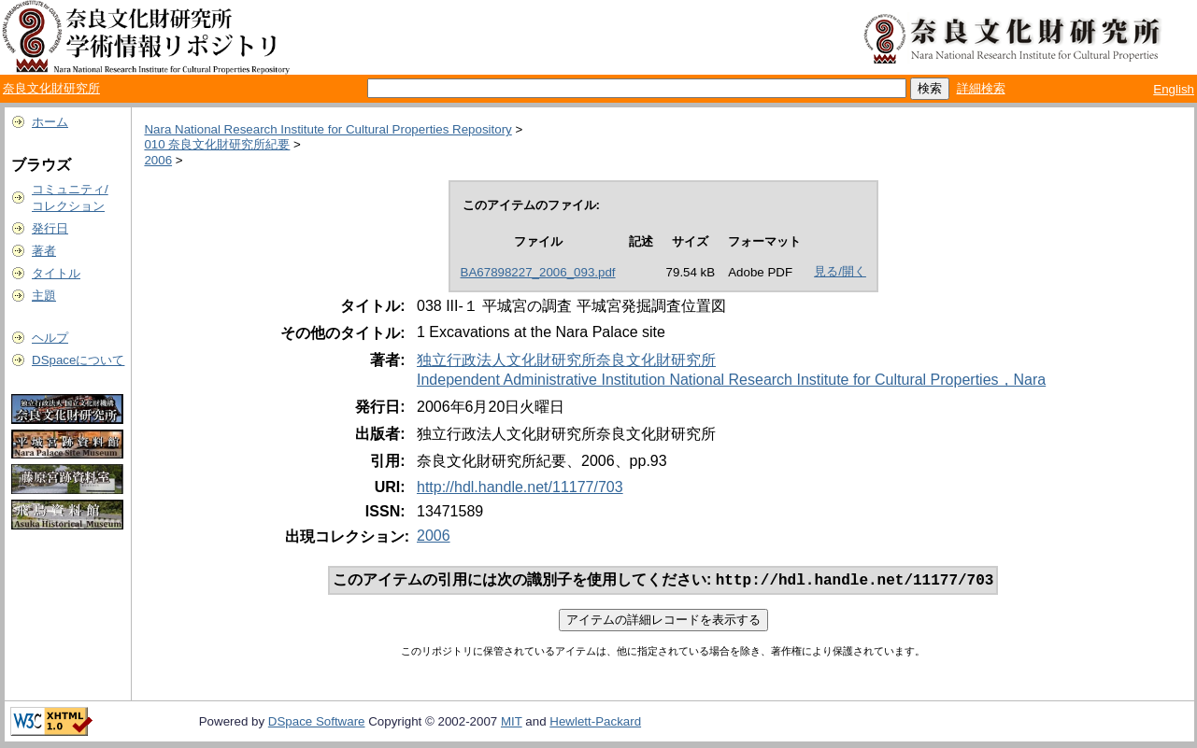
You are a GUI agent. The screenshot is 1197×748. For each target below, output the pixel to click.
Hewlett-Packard (595, 723)
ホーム (50, 122)
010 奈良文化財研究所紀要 (217, 144)
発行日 (50, 228)
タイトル (56, 273)
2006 (158, 160)
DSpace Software (316, 723)
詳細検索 (981, 88)
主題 (44, 296)
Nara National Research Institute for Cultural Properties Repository (327, 129)
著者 (44, 251)
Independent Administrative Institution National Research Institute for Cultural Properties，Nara (731, 380)
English (1173, 89)
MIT (511, 723)
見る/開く (840, 271)
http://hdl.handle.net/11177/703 (520, 487)
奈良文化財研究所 (51, 88)
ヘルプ (50, 338)
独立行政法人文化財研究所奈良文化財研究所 (566, 360)
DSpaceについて (78, 360)
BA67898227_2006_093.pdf (538, 272)
